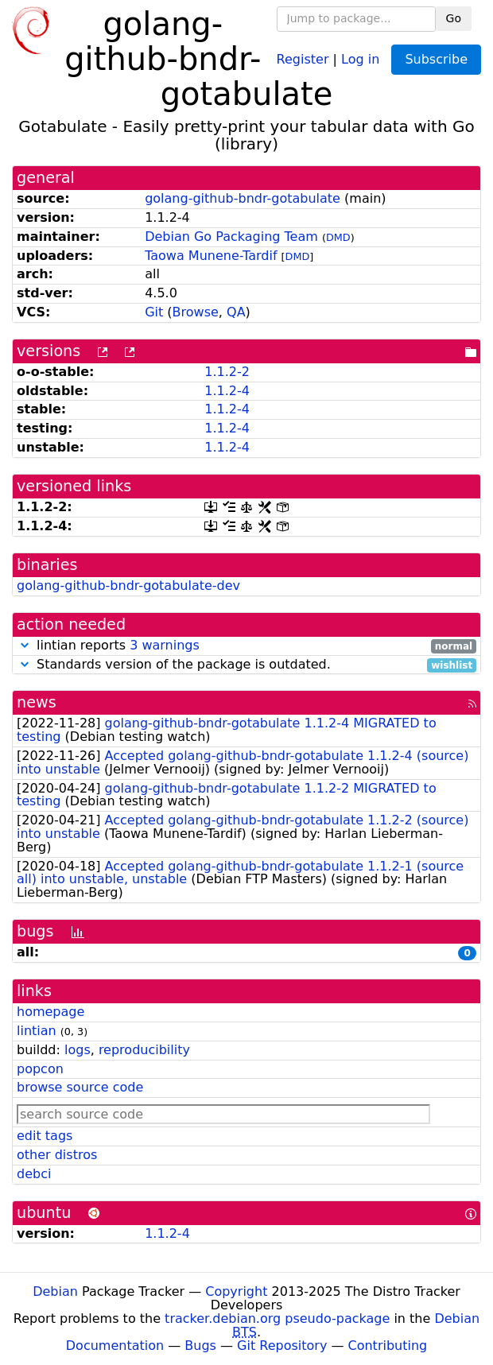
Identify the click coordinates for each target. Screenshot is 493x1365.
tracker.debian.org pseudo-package (277, 1318)
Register (303, 58)
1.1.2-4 (227, 390)
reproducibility (144, 1049)
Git (154, 312)
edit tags (44, 1135)
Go (453, 18)
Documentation (115, 1345)
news (36, 702)
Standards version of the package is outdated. (246, 665)
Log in (360, 58)
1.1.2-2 (227, 371)
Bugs (200, 1345)
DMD (338, 237)
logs (77, 1049)
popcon (40, 1068)
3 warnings (165, 645)
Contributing (388, 1345)
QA (236, 312)
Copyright (236, 1291)
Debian (55, 1291)
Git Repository (282, 1345)
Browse (196, 312)
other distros (57, 1154)
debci (34, 1173)
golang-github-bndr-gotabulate (242, 198)
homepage (50, 1011)
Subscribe (436, 59)
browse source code (80, 1087)
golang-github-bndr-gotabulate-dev (128, 585)
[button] (25, 645)
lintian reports (246, 646)
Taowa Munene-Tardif (211, 255)
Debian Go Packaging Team (231, 236)
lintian (36, 1030)
